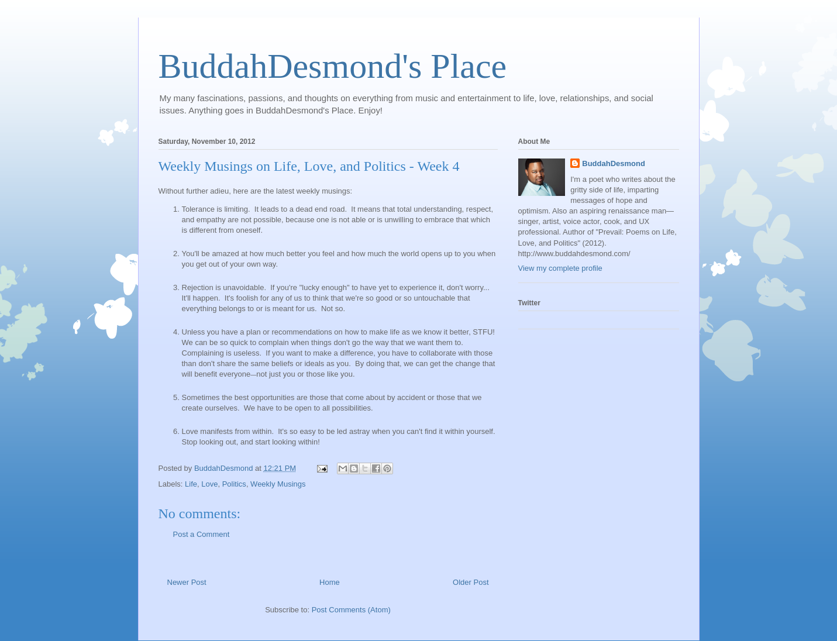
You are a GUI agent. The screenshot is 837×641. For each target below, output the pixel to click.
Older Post (470, 582)
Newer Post (186, 582)
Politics (234, 484)
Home (329, 582)
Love (209, 484)
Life (191, 484)
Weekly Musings (277, 484)
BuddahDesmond (613, 163)
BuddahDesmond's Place (333, 66)
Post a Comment (201, 534)
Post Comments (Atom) (351, 609)
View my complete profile (560, 268)
